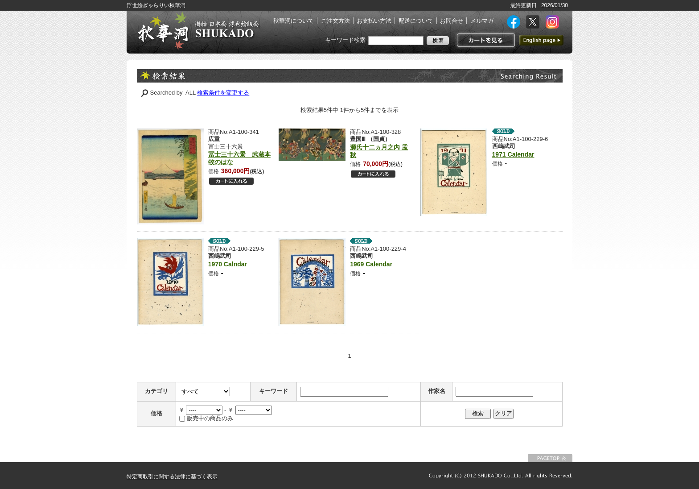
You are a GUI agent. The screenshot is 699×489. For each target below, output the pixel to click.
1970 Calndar (227, 264)
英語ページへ (541, 40)
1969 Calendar (371, 264)
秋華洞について (293, 20)
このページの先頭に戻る (550, 458)
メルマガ (481, 20)
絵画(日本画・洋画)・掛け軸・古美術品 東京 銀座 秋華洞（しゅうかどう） (198, 30)
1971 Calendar (513, 154)
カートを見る (484, 40)
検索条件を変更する (223, 92)
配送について (416, 20)
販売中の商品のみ (210, 418)
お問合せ (451, 20)
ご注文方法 (335, 20)
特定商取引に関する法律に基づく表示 (172, 476)
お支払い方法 (374, 20)
